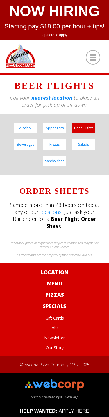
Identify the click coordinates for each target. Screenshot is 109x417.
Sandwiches (54, 161)
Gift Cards (54, 318)
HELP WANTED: (54, 411)
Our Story (55, 347)
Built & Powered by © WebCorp (54, 395)
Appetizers (55, 127)
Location (55, 272)
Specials (54, 306)
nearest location (51, 97)
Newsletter (54, 337)
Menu (54, 283)
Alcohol (25, 127)
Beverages (25, 144)
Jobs (55, 328)
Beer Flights (83, 127)
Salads (83, 144)
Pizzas (54, 144)
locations (51, 211)
